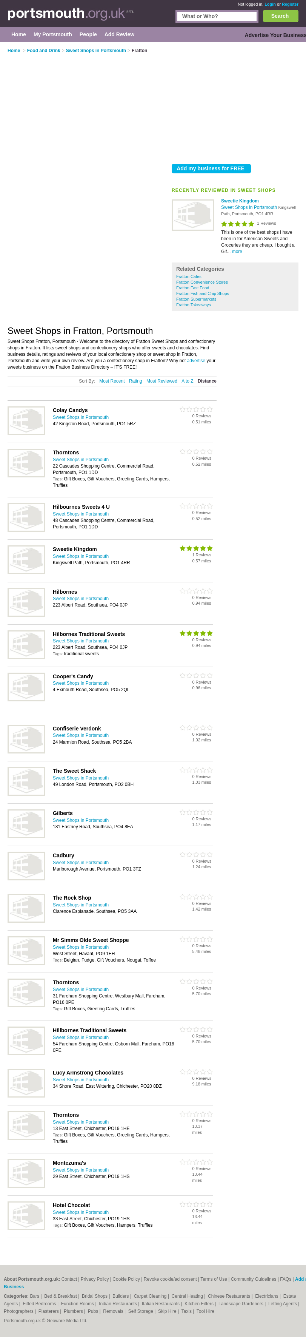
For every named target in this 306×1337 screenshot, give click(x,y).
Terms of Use (213, 1279)
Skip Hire (168, 1311)
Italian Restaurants (161, 1303)
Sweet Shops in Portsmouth (249, 207)
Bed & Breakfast (61, 1296)
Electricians (267, 1296)
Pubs (94, 1311)
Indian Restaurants (118, 1303)
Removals (114, 1311)
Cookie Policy (126, 1279)
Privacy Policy (95, 1279)
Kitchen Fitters (200, 1303)
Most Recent (112, 381)
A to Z (187, 381)
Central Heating (188, 1296)
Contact (69, 1279)
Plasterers (49, 1311)
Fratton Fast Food (192, 288)
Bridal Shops (95, 1296)
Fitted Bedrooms (40, 1303)
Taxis (187, 1311)
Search (280, 16)
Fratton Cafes (188, 276)
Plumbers (74, 1311)
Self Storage (141, 1311)
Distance (207, 381)
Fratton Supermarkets (196, 299)
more (237, 251)
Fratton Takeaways (193, 305)
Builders (121, 1296)
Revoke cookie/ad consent (170, 1279)
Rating (135, 381)
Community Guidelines (254, 1279)
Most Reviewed (161, 381)
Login (270, 4)
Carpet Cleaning (151, 1296)
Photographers (19, 1311)
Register (290, 4)
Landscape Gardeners (241, 1303)
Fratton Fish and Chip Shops (202, 293)
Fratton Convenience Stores (202, 282)
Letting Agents (283, 1303)
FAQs (285, 1279)
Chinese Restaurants (229, 1296)
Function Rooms (78, 1303)
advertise (196, 360)
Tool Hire (205, 1311)
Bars (35, 1296)
